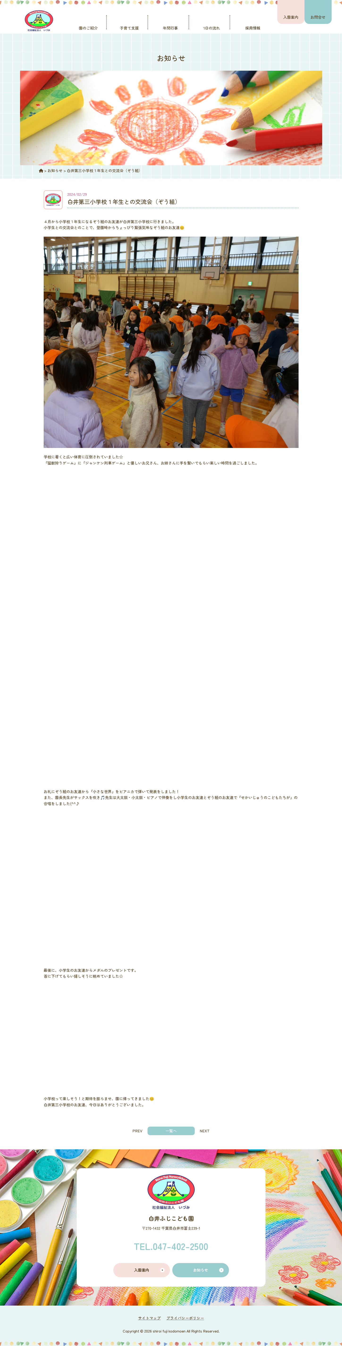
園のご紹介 (88, 28)
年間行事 (170, 28)
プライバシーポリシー (185, 1318)
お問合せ (317, 17)
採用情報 (252, 28)
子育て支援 (129, 28)
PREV (137, 1130)
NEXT (205, 1130)
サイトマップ (149, 1318)
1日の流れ (211, 28)
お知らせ (200, 1270)
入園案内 (290, 17)
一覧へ (171, 1130)
